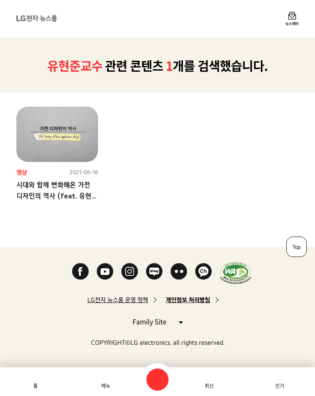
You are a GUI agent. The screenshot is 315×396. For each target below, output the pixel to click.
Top (296, 247)
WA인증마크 (235, 273)
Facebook (80, 271)
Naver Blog (154, 271)
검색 (157, 380)
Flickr (179, 271)
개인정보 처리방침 (188, 300)
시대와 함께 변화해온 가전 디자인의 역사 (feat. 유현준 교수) (57, 195)
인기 (279, 385)
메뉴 (105, 385)
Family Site (157, 321)
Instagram (129, 271)
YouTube (105, 271)
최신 (209, 385)
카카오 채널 (203, 271)
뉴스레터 (292, 23)
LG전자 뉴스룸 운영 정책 (117, 300)
